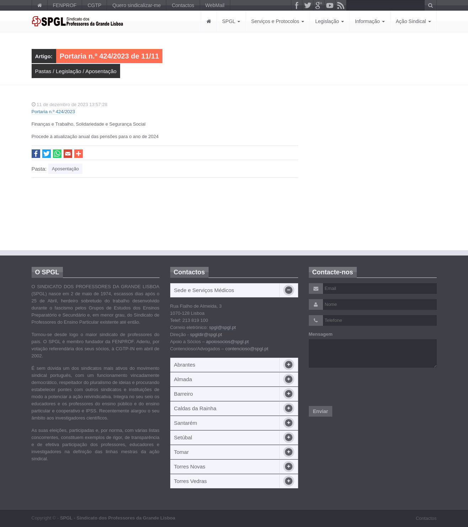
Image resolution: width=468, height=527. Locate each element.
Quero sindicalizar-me (136, 5)
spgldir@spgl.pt (206, 334)
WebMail (215, 5)
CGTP (94, 5)
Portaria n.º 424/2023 (53, 111)
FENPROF (65, 5)
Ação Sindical (413, 21)
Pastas (43, 71)
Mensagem (321, 334)
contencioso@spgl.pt (246, 348)
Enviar (320, 411)
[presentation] (363, 387)
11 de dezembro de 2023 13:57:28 (69, 104)
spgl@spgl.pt (222, 327)
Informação (370, 21)
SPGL (231, 21)
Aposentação (101, 71)
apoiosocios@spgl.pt (227, 341)
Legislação (329, 21)
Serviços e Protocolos (277, 21)
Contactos (183, 5)
